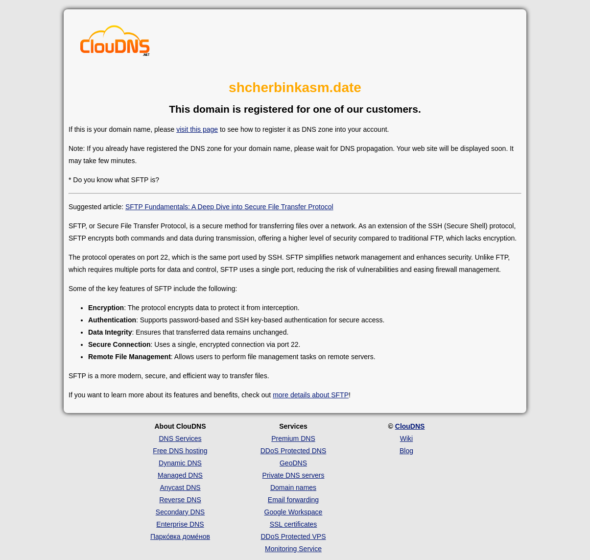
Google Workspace (293, 512)
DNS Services (180, 438)
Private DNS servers (293, 475)
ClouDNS (410, 426)
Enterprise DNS (180, 524)
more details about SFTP (311, 395)
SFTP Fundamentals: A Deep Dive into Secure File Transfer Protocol (229, 207)
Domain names (293, 487)
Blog (406, 451)
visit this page (197, 129)
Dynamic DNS (180, 463)
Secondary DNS (180, 512)
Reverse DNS (180, 500)
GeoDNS (293, 463)
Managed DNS (180, 475)
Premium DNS (293, 438)
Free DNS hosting (180, 451)
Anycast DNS (180, 487)
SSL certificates (293, 524)
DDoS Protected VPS (293, 536)
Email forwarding (293, 500)
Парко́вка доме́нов (180, 536)
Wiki (406, 438)
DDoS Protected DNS (293, 451)
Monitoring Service (293, 549)
